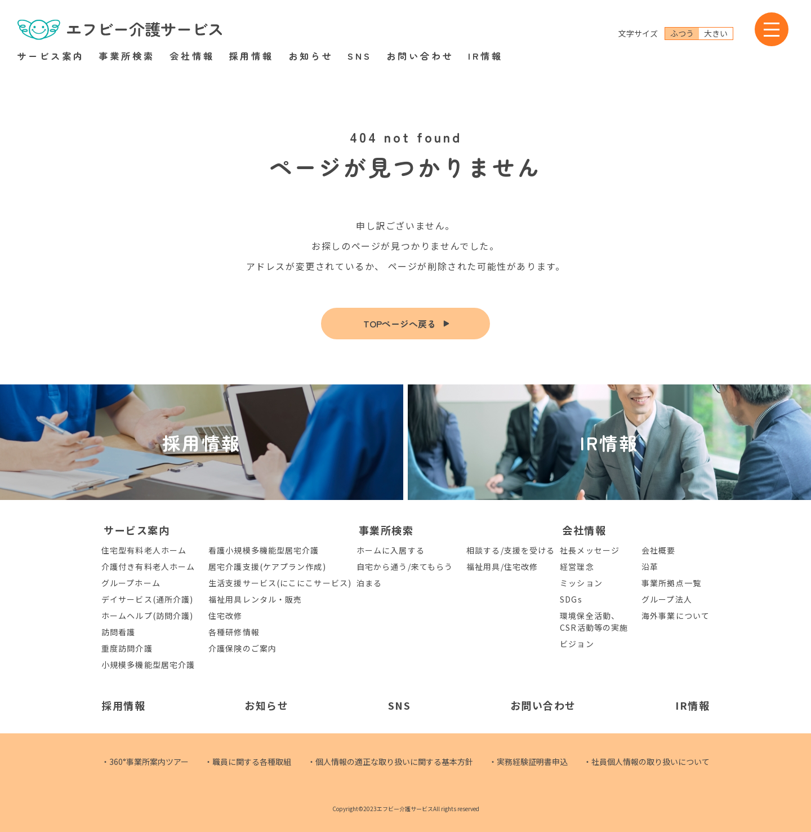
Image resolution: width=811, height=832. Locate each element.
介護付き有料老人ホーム (148, 566)
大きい (716, 33)
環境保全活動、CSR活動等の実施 (594, 621)
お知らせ (310, 56)
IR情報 (485, 56)
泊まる (369, 582)
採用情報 (251, 56)
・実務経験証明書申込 (528, 761)
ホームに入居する (391, 550)
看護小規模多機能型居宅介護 (263, 550)
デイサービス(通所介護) (147, 599)
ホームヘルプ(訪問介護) (147, 615)
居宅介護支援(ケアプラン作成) (267, 566)
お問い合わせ (420, 56)
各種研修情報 (234, 632)
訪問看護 (118, 632)
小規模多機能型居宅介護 (148, 664)
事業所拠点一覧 (671, 582)
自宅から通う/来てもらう (405, 566)
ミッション (581, 582)
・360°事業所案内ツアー (145, 761)
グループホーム (131, 582)
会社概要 (658, 550)
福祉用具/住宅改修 (502, 566)
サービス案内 (50, 56)
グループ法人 (666, 599)
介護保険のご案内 (242, 648)
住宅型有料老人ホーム (143, 550)
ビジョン (577, 643)
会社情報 (192, 56)
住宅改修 (225, 615)
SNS (359, 56)
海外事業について (675, 615)
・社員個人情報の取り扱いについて (646, 761)
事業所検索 (127, 56)
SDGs (571, 599)
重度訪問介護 (127, 648)
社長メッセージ (590, 550)
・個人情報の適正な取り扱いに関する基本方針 (390, 761)
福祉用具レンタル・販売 (255, 599)
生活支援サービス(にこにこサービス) (279, 582)
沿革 (649, 566)
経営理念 (577, 566)
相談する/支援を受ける (510, 550)
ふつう (682, 33)
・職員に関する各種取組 (247, 761)
